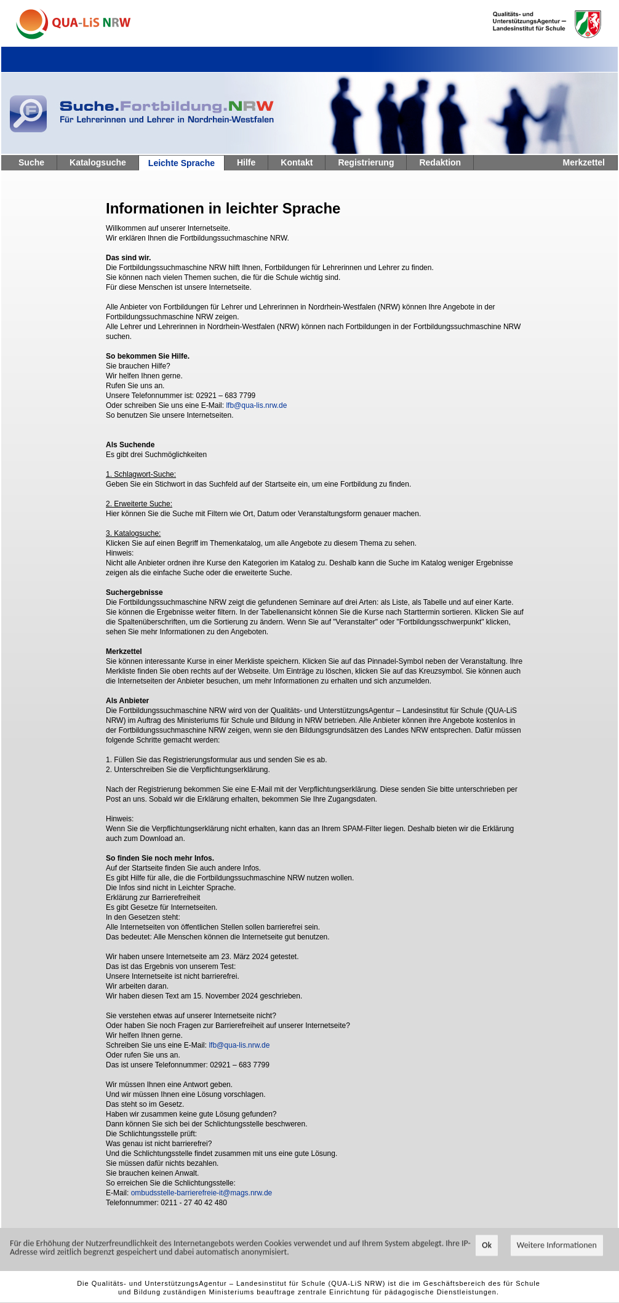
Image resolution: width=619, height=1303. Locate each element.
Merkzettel (584, 162)
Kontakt (297, 162)
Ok (487, 1253)
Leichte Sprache (181, 163)
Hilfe (246, 162)
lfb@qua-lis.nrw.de (256, 405)
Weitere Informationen (557, 1253)
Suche (31, 162)
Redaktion (440, 162)
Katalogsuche (98, 162)
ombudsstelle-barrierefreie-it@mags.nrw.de (202, 1193)
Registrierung (366, 162)
